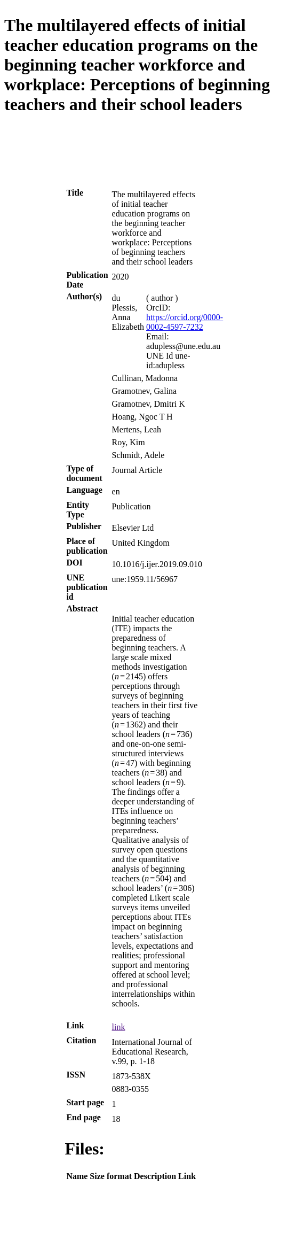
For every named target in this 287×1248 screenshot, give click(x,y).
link (118, 1027)
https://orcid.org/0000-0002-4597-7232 (184, 322)
